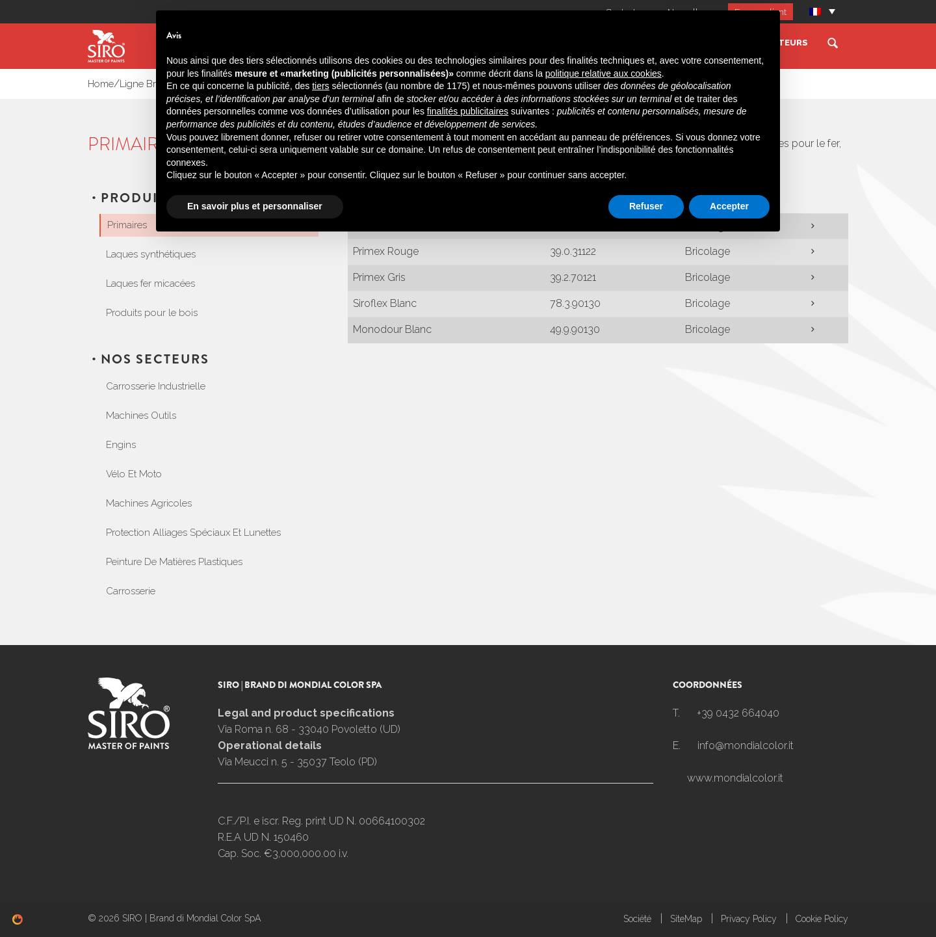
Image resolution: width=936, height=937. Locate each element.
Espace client (760, 12)
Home (101, 84)
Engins (121, 445)
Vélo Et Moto (134, 474)
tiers (320, 781)
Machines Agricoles (149, 503)
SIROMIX (361, 42)
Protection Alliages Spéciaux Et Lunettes (193, 532)
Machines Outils (141, 415)
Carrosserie (130, 591)
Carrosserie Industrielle (155, 386)
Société (295, 42)
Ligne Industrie (446, 42)
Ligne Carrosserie (557, 42)
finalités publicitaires (467, 807)
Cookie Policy (822, 919)
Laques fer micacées (150, 283)
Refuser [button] (646, 901)
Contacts (620, 12)
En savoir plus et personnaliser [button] (254, 901)
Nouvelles (686, 12)
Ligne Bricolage (670, 42)
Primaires (326, 84)
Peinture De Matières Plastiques (174, 562)
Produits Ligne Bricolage (247, 84)
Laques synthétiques (151, 254)
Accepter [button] (729, 901)
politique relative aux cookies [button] (603, 768)
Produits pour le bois (152, 313)
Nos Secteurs (773, 42)
